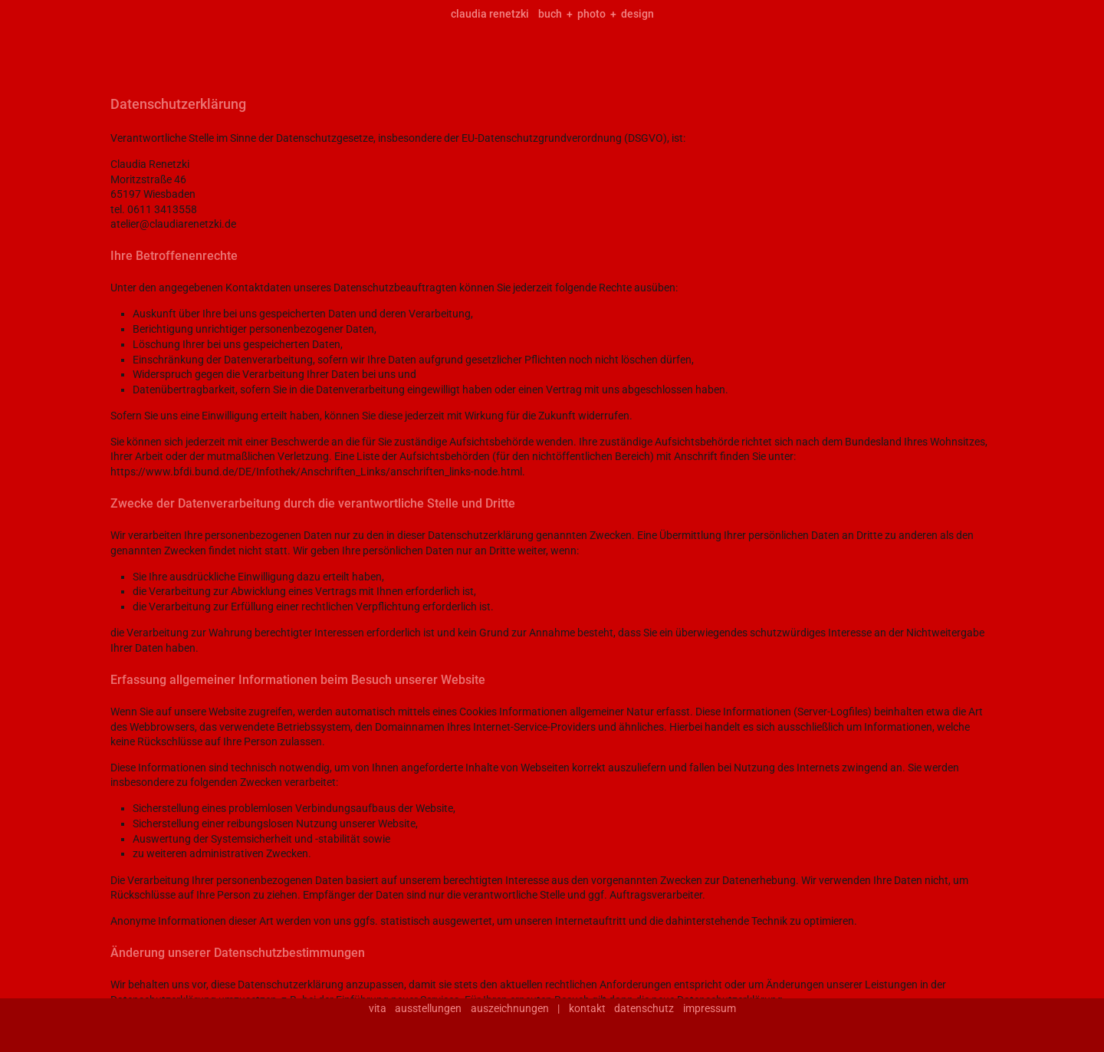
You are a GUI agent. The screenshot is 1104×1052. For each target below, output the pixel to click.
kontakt (587, 1008)
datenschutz (644, 1008)
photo (591, 14)
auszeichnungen (510, 1008)
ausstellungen (428, 1008)
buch (550, 14)
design (637, 14)
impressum (709, 1008)
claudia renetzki (490, 14)
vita (377, 1008)
